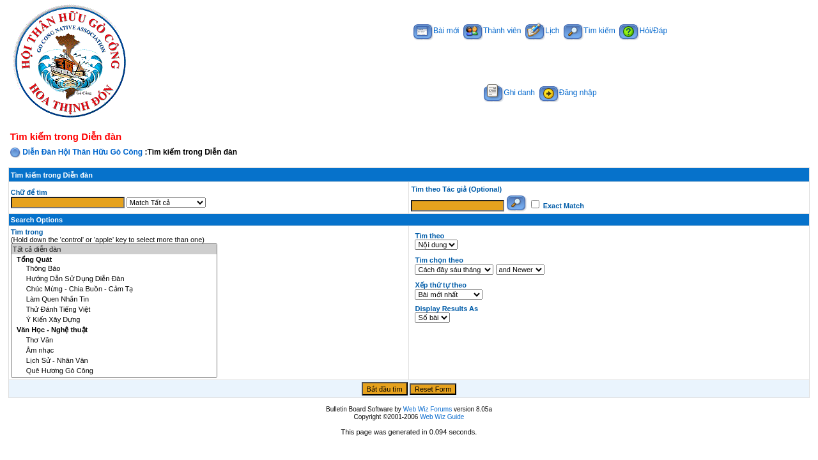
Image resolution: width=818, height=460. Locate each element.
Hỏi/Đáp (643, 30)
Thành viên (492, 30)
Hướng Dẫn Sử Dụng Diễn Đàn (114, 278)
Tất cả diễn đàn (114, 249)
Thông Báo (114, 268)
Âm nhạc (114, 350)
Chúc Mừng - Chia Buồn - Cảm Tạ (114, 289)
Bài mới (436, 30)
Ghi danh (509, 92)
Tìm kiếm (589, 30)
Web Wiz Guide (442, 416)
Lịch (542, 30)
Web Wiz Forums (427, 409)
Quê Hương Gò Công (114, 370)
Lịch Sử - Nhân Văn (114, 360)
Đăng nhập (568, 92)
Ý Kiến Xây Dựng (114, 319)
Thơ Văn (114, 340)
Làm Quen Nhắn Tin (114, 299)
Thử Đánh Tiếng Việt (114, 309)
